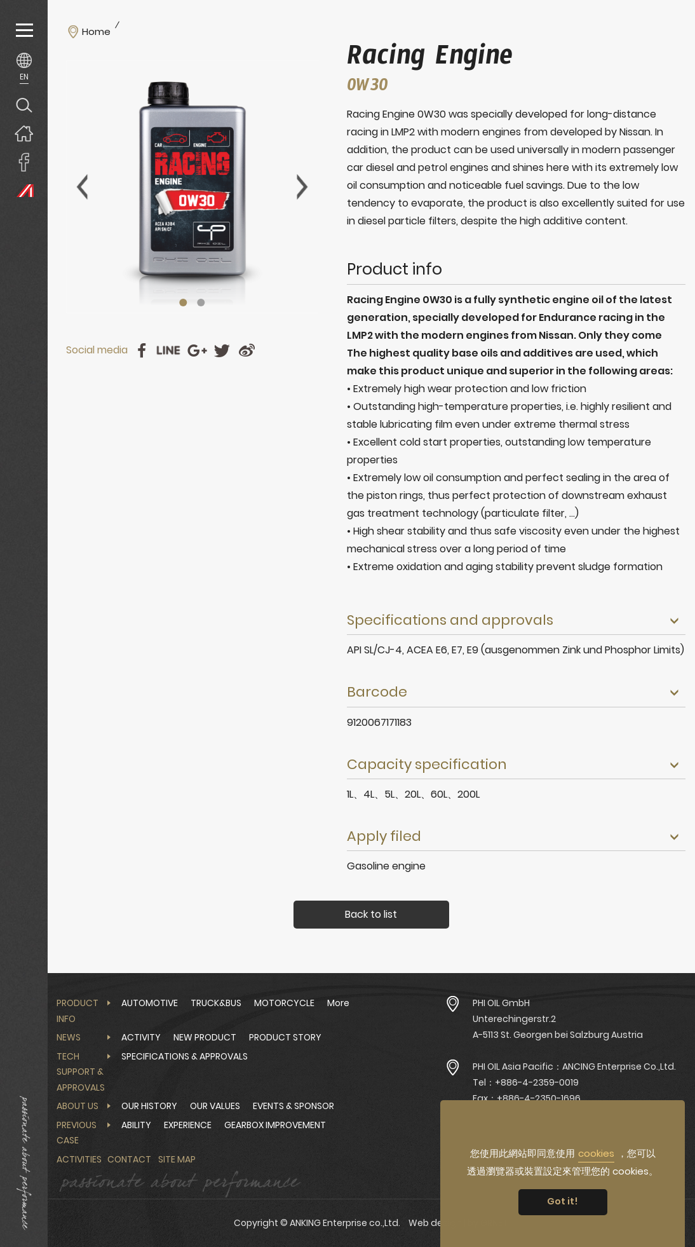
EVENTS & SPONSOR (293, 1106)
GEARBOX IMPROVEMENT (275, 1125)
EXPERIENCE (188, 1125)
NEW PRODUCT (204, 1037)
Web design (435, 1222)
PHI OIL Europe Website (24, 190)
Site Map (177, 1159)
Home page (24, 133)
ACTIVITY (141, 1037)
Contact (129, 1159)
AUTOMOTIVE (149, 1003)
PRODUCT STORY (285, 1037)
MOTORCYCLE (284, 1003)
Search (24, 104)
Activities (79, 1159)
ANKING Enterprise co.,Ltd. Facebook (24, 161)
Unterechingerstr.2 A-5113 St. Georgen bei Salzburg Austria (558, 1026)
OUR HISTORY (149, 1106)
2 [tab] (201, 302)
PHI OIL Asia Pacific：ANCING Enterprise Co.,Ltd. (574, 1066)
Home (96, 31)
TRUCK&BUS (216, 1003)
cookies (596, 1153)
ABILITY (136, 1125)
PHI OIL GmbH (501, 1003)
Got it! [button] (562, 1201)
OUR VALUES (215, 1106)
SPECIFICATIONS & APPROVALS (184, 1056)
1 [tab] (183, 302)
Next (302, 187)
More (338, 1003)
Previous (82, 187)
